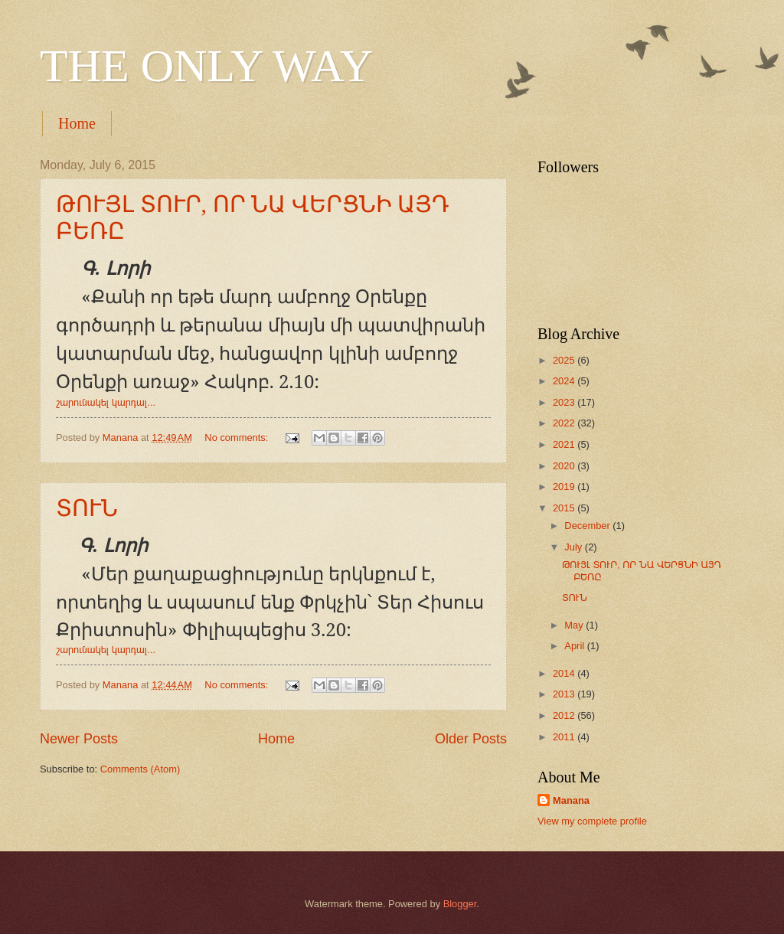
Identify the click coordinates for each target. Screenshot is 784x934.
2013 (565, 694)
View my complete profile (592, 821)
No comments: (237, 437)
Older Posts (471, 738)
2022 (565, 423)
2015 (565, 508)
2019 (565, 486)
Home (77, 123)
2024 (565, 381)
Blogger (460, 904)
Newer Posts (79, 738)
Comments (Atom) (140, 769)
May (575, 625)
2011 (565, 737)
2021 (565, 444)
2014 (565, 673)
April (575, 646)
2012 (565, 715)
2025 (565, 360)
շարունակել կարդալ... (105, 402)
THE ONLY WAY (206, 66)
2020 (565, 466)
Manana (571, 800)
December (588, 525)
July (574, 547)
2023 (565, 402)
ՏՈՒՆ (87, 508)
